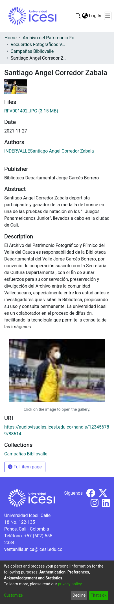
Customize (13, 595)
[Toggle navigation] (108, 16)
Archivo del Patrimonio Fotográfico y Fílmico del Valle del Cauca (51, 37)
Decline (79, 595)
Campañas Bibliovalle (32, 51)
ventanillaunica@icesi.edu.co (33, 549)
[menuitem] (84, 15)
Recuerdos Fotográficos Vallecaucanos (38, 44)
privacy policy (70, 584)
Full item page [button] (25, 467)
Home (11, 37)
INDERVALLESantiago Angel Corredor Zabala (49, 151)
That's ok (98, 595)
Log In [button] (95, 15)
